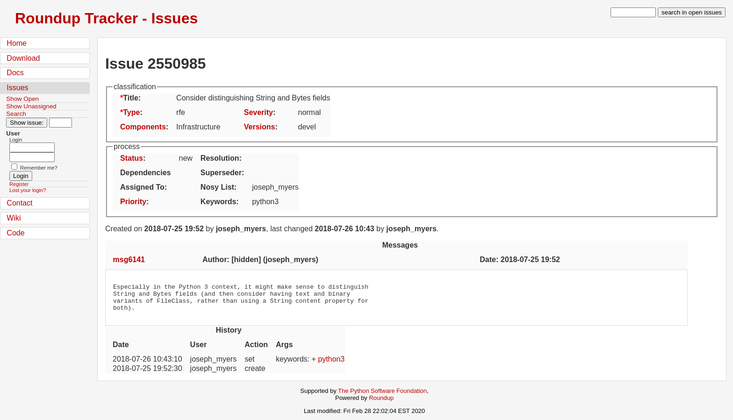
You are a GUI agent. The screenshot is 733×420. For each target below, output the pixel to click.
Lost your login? (27, 190)
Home (17, 43)
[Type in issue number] (60, 123)
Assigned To (142, 187)
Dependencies (145, 173)
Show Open (22, 98)
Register (19, 184)
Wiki (14, 218)
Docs (15, 73)
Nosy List (217, 187)
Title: (132, 98)
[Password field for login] (32, 157)
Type (131, 112)
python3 (331, 365)
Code (15, 233)
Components (143, 127)
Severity (258, 112)
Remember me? (38, 168)
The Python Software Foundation (382, 396)
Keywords (218, 202)
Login (15, 139)
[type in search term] (633, 12)
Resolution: (221, 158)
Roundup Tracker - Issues (106, 18)
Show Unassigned (31, 106)
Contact (19, 203)
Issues (17, 88)
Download (23, 58)
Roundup (381, 403)
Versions (259, 127)
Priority (133, 202)
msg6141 (129, 259)
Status (131, 158)
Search (16, 113)
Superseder (221, 173)
